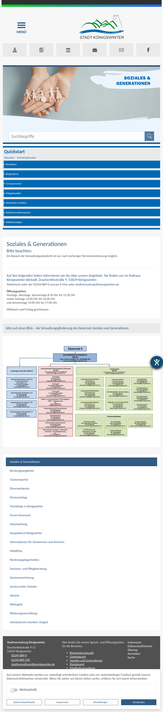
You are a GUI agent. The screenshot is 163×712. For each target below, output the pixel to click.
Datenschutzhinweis (24, 702)
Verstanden (139, 702)
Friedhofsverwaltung (82, 668)
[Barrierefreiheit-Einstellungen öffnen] (156, 362)
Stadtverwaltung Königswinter (26, 642)
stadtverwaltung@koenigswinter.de (97, 284)
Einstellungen (100, 702)
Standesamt (77, 664)
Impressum (62, 702)
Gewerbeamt (78, 657)
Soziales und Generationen (86, 660)
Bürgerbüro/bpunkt (82, 653)
